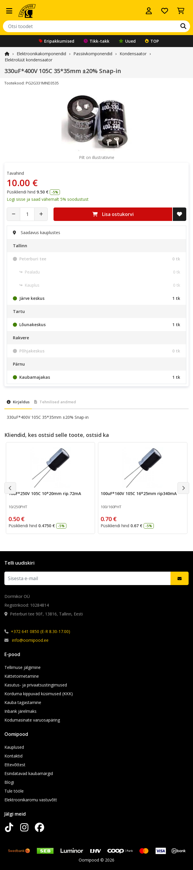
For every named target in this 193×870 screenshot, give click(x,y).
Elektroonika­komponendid (41, 53)
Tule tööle (14, 791)
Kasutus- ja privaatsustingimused (35, 685)
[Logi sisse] (149, 11)
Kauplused (14, 747)
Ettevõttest (14, 764)
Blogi (9, 782)
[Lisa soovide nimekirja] (179, 214)
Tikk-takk (96, 41)
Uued (127, 41)
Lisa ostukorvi (113, 214)
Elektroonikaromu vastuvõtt (30, 799)
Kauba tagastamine (22, 702)
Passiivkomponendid (92, 53)
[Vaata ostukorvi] (181, 11)
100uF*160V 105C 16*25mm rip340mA (139, 493)
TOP (152, 41)
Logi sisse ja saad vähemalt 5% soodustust (48, 199)
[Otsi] (183, 26)
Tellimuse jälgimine (22, 667)
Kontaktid (13, 756)
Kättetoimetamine (21, 676)
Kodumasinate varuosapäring (32, 720)
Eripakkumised (56, 41)
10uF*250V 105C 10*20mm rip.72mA (44, 493)
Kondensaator (133, 53)
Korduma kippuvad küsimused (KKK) (38, 693)
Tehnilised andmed (55, 401)
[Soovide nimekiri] (165, 11)
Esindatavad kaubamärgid (28, 773)
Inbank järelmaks (20, 711)
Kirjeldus (18, 401)
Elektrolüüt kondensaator (28, 60)
